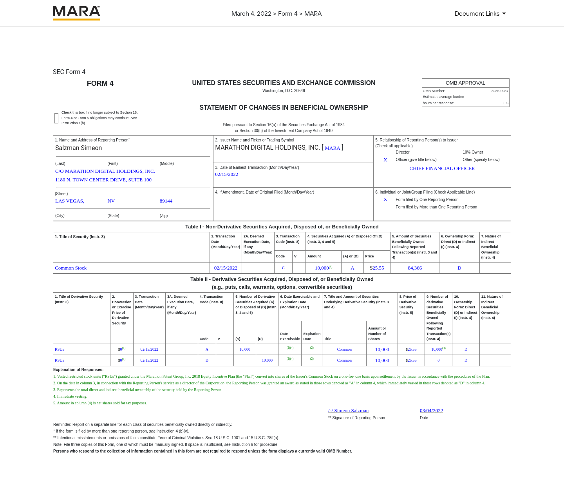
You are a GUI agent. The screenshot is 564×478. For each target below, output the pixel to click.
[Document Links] (481, 13)
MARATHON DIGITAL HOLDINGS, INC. (267, 147)
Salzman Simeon (78, 148)
